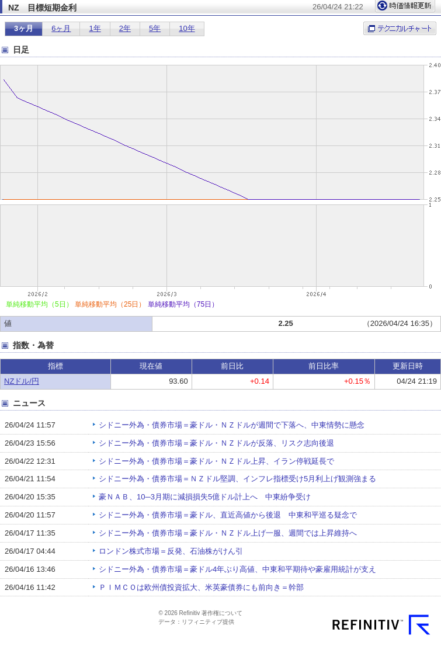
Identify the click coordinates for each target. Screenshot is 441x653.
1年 (94, 28)
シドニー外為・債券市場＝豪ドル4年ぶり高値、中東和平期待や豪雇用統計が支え (237, 569)
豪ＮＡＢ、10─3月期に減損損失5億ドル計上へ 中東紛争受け (205, 496)
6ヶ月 (61, 28)
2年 (125, 28)
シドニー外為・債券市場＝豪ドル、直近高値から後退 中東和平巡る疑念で (228, 514)
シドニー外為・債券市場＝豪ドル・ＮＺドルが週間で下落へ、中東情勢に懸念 (231, 425)
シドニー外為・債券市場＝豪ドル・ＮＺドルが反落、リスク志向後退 (216, 443)
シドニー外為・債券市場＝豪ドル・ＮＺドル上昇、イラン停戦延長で (216, 461)
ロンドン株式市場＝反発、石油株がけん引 (171, 551)
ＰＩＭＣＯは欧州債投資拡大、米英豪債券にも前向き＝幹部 (201, 587)
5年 (155, 28)
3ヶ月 (23, 28)
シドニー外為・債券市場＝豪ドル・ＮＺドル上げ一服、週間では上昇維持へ (228, 533)
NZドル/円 (21, 381)
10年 (187, 28)
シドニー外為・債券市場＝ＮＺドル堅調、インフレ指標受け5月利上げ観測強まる (237, 478)
